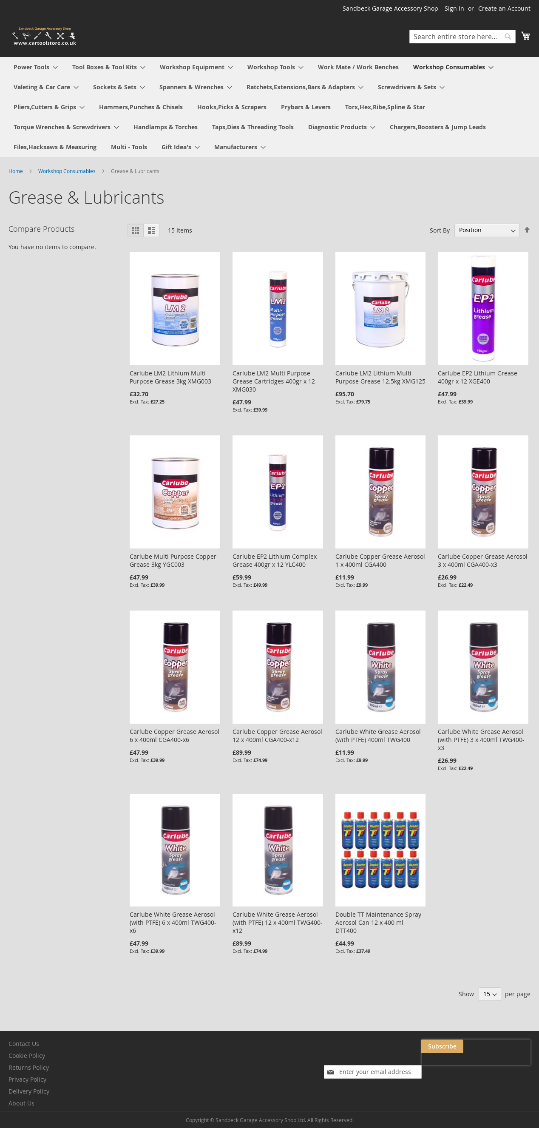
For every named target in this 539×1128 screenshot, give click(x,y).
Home (16, 171)
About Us (21, 1103)
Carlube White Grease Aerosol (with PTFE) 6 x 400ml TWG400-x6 (173, 922)
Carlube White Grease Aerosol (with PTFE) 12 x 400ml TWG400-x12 (278, 922)
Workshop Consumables (67, 171)
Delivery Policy (29, 1091)
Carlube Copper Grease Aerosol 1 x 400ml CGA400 (380, 560)
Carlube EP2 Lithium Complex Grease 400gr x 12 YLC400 (275, 560)
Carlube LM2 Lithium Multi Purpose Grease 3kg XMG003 (170, 377)
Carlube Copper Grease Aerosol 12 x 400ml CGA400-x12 (277, 735)
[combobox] (462, 36)
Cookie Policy (27, 1055)
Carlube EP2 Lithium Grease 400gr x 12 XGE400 (477, 377)
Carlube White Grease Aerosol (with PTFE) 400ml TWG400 (378, 735)
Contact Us (24, 1044)
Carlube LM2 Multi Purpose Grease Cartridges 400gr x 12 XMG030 (274, 381)
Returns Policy (29, 1067)
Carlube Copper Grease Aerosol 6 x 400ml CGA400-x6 (174, 735)
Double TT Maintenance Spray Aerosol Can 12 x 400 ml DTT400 (378, 922)
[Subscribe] (509, 1046)
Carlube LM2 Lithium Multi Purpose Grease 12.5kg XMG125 (380, 377)
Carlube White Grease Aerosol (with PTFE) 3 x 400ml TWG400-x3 (481, 739)
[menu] (269, 107)
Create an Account (504, 8)
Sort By (440, 230)
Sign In (454, 8)
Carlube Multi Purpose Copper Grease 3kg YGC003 (173, 560)
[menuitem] (36, 67)
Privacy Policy (27, 1079)
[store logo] (45, 36)
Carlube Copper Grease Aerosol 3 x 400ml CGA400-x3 (483, 560)
